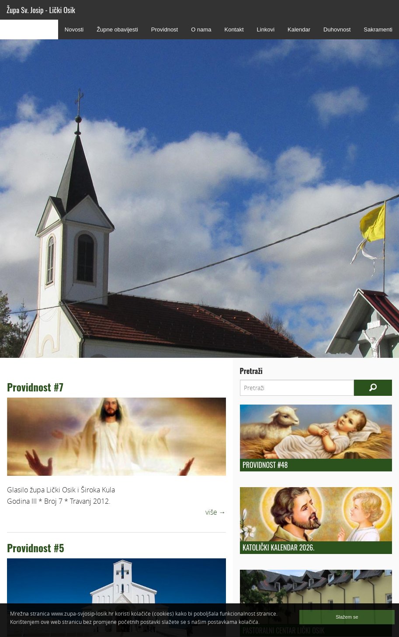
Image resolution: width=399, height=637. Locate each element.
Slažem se (347, 617)
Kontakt (233, 29)
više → (215, 512)
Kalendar (299, 29)
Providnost (164, 29)
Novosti (74, 29)
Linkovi (265, 29)
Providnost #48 (265, 465)
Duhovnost (336, 29)
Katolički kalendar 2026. (278, 547)
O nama (201, 29)
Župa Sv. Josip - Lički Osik (41, 9)
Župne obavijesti (117, 29)
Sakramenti (378, 29)
